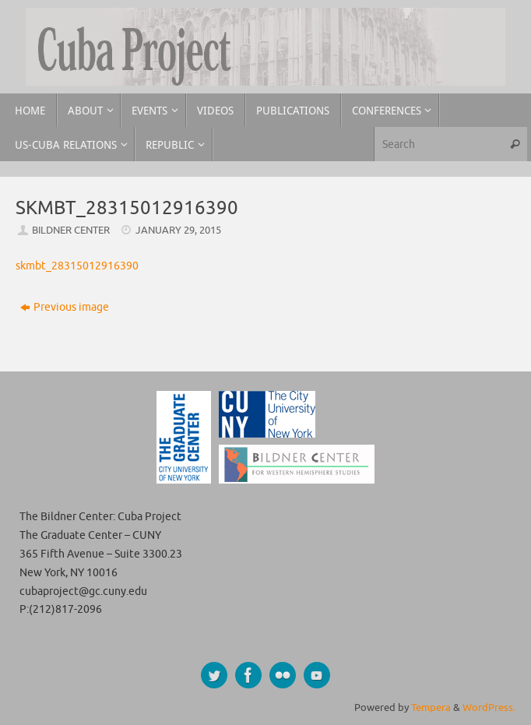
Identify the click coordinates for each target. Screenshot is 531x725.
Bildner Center (71, 230)
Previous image (64, 307)
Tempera (431, 708)
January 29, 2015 (178, 230)
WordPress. (488, 708)
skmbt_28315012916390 (77, 266)
